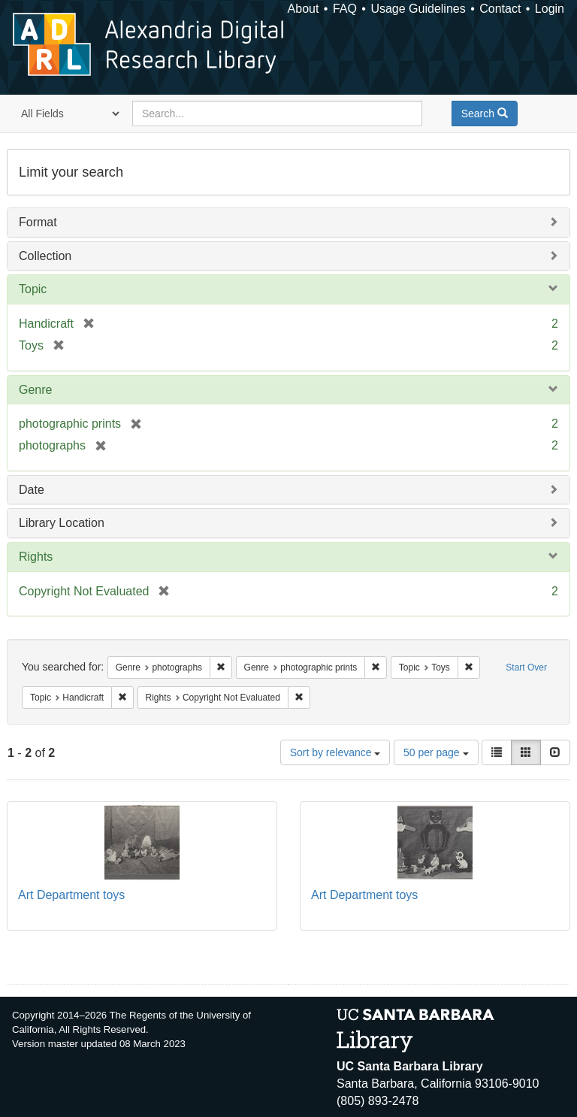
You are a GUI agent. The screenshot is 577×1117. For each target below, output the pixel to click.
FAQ (345, 8)
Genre (35, 389)
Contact (500, 8)
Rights (36, 556)
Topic (33, 289)
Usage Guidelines (417, 8)
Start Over (526, 667)
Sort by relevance (335, 752)
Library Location (61, 522)
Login (549, 8)
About (303, 8)
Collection (45, 256)
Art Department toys (71, 894)
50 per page (436, 752)
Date (31, 489)
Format (38, 222)
